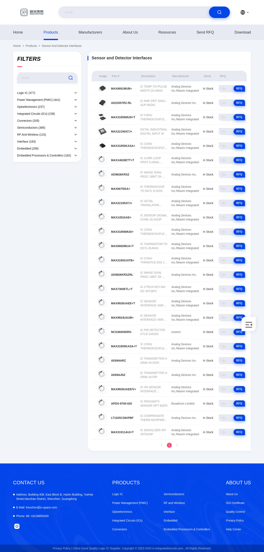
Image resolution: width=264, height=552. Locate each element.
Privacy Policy (235, 520)
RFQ (239, 88)
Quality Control (235, 511)
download (243, 32)
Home (18, 32)
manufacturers (90, 32)
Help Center (233, 529)
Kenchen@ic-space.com (36, 507)
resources (167, 32)
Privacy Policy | (62, 548)
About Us (130, 32)
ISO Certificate (235, 503)
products (51, 32)
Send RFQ (205, 32)
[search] (219, 12)
